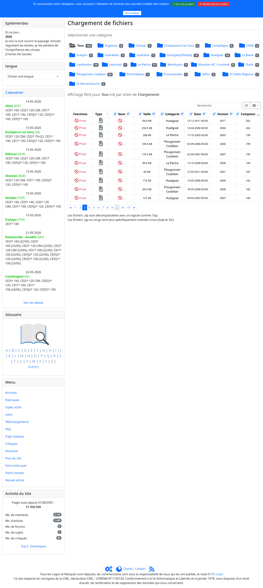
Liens (8, 415)
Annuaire (11, 451)
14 (122, 207)
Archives (11, 393)
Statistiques (38, 546)
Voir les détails (33, 303)
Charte (127, 569)
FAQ (8, 429)
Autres (33, 366)
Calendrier (14, 92)
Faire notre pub (15, 466)
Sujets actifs (13, 407)
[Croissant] (115, 114)
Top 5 (24, 546)
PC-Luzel (217, 574)
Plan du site (13, 458)
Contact (140, 569)
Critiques (11, 444)
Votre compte (14, 473)
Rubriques (12, 400)
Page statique (14, 436)
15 (128, 207)
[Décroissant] (128, 114)
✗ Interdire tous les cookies (213, 4)
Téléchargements (17, 422)
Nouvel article (14, 480)
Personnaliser (132, 13)
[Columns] (255, 105)
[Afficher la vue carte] (246, 105)
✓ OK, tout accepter (183, 4)
